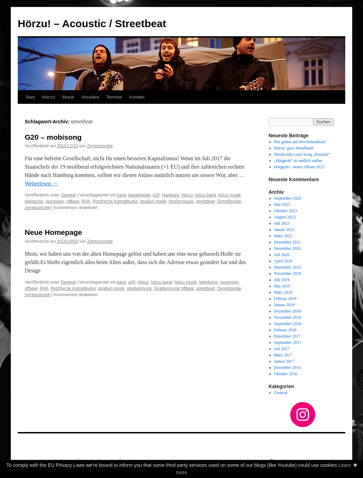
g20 (156, 195)
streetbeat (205, 201)
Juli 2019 (281, 279)
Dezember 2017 (287, 336)
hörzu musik (229, 195)
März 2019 (283, 292)
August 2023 (285, 217)
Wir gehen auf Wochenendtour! (300, 141)
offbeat (73, 201)
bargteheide (139, 195)
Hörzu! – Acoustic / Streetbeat (92, 23)
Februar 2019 (285, 298)
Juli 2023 (281, 223)
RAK (86, 201)
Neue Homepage (53, 232)
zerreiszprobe (37, 207)
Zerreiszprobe (100, 146)
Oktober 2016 (285, 373)
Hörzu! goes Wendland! (294, 148)
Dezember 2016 (287, 367)
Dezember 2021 (287, 242)
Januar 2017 (284, 361)
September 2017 (287, 342)
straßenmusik (181, 201)
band (121, 195)
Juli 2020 (281, 254)
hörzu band (205, 195)
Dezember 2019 (287, 267)
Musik (68, 97)
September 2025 (287, 198)
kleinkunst (34, 201)
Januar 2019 (284, 304)
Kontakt (137, 97)
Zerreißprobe (229, 201)
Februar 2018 (285, 329)
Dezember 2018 (287, 311)
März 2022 (283, 235)
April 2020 (283, 261)
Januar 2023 (284, 229)
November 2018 (287, 317)
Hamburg (170, 195)
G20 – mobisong (53, 137)
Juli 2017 (281, 348)
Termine (114, 97)
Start (30, 97)
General (68, 195)
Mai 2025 (282, 204)
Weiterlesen (41, 183)
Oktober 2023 (285, 210)
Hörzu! (48, 97)
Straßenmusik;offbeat (174, 288)
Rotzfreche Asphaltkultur (115, 201)
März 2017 (283, 355)
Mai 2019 (282, 286)
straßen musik (153, 201)
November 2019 (287, 273)
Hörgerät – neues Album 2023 (299, 166)
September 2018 (287, 323)
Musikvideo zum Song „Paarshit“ (302, 154)
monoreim (55, 201)
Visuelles (90, 97)
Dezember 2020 (287, 248)
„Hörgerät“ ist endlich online (298, 160)
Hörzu (187, 195)
